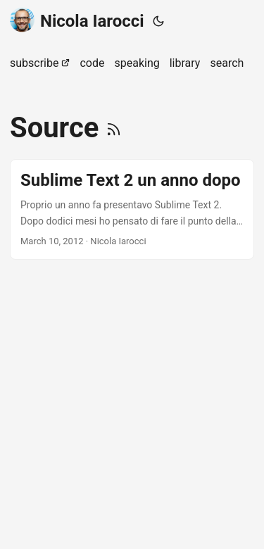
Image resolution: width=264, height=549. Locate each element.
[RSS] (114, 127)
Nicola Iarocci (77, 20)
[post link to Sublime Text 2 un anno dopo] (132, 209)
